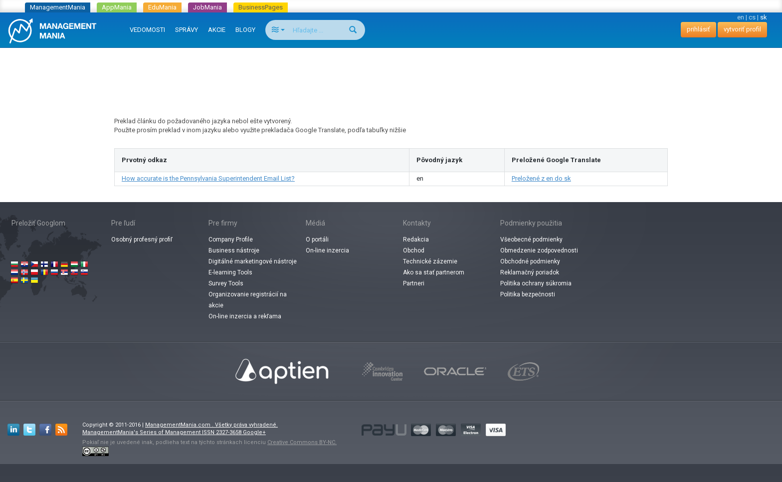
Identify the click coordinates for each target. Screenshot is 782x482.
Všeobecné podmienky (531, 239)
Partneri (413, 283)
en (740, 17)
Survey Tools (225, 283)
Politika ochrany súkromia (536, 283)
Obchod (413, 250)
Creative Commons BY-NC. (302, 442)
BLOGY (245, 29)
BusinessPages (260, 7)
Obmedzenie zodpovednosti (539, 250)
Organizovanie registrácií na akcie (247, 300)
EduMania (162, 7)
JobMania (207, 7)
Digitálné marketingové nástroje (252, 261)
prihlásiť (698, 29)
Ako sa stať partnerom (433, 272)
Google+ (254, 432)
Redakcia (416, 239)
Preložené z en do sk (541, 178)
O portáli (317, 239)
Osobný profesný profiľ (142, 239)
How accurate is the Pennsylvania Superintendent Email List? (208, 178)
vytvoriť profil (742, 29)
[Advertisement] (391, 72)
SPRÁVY (186, 29)
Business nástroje (233, 250)
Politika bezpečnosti (527, 294)
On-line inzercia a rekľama (244, 316)
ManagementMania (57, 7)
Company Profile (230, 239)
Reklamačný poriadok (529, 272)
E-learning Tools (230, 272)
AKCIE (216, 29)
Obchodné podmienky (530, 261)
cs (752, 17)
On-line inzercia (327, 250)
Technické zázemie (430, 261)
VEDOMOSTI (147, 29)
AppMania (117, 7)
